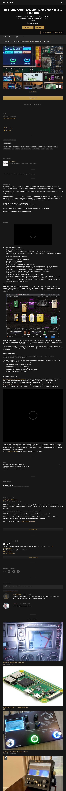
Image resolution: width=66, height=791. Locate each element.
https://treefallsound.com (28, 521)
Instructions (38, 41)
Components (25, 41)
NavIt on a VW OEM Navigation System (13, 662)
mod (10, 146)
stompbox (24, 148)
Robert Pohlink (8, 664)
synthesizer (7, 148)
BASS (27, 146)
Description (6, 41)
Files (18, 41)
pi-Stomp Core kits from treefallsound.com (14, 379)
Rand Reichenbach (33, 23)
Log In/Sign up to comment (10, 591)
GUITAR (40, 146)
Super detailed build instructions (11, 384)
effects (18, 148)
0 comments (24, 501)
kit (29, 148)
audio (5, 146)
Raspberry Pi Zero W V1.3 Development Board (15, 707)
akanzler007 (7, 709)
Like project (39, 27)
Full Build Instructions (9, 553)
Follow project (28, 27)
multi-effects (36, 148)
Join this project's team (9, 118)
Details (13, 41)
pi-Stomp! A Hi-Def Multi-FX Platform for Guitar (15, 752)
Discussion (47, 41)
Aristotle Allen (16, 603)
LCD (48, 148)
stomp (22, 146)
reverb (50, 146)
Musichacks (12, 161)
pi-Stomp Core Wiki (13, 451)
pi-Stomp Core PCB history (10, 500)
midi (45, 146)
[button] (61, 2)
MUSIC (43, 148)
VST (51, 148)
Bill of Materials (7, 551)
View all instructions (33, 557)
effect (55, 146)
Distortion (16, 146)
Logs (32, 41)
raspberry (34, 146)
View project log (33, 529)
